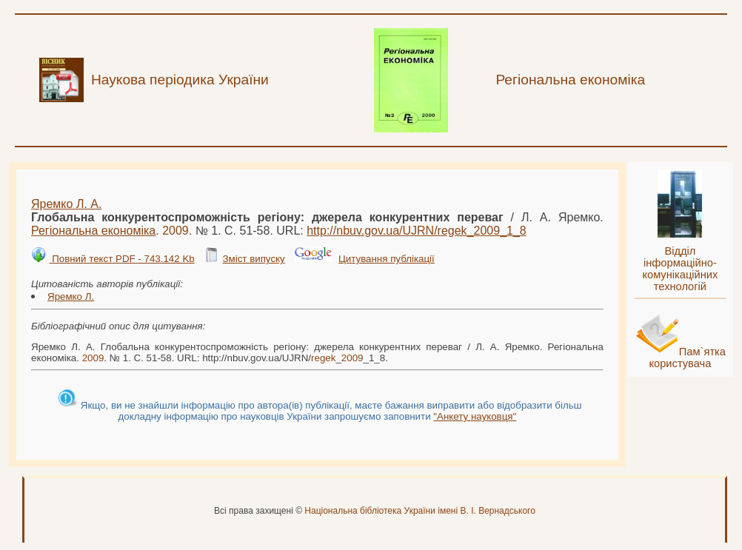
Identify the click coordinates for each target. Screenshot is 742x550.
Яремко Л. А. (66, 204)
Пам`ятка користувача (687, 357)
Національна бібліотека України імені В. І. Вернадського (419, 511)
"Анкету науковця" (474, 416)
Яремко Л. (70, 296)
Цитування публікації (386, 258)
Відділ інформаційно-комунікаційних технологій (680, 268)
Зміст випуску (253, 258)
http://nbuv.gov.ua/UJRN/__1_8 (417, 230)
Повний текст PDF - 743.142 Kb (121, 258)
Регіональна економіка (93, 230)
